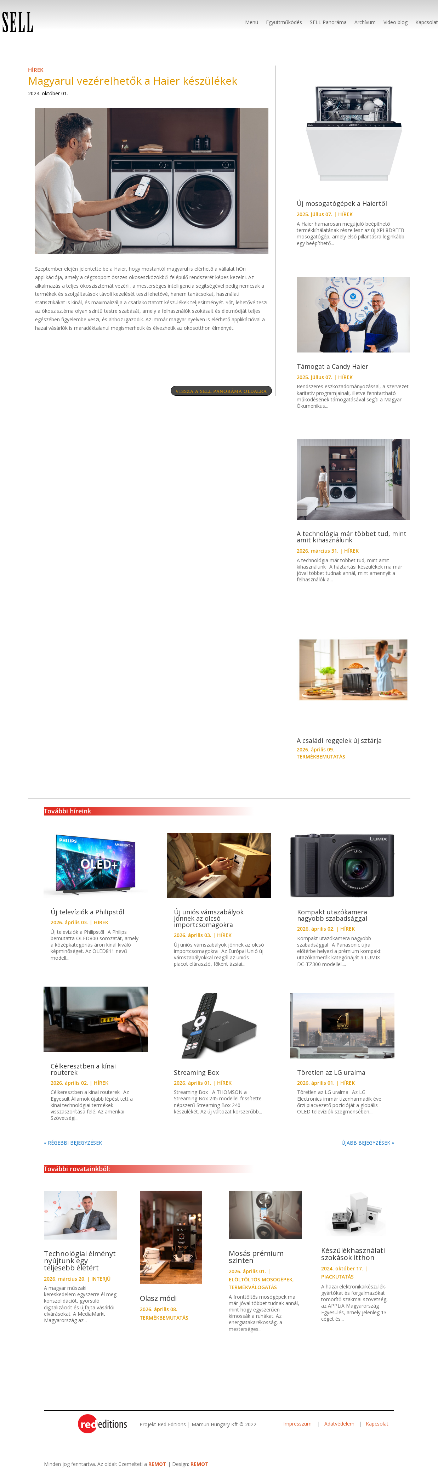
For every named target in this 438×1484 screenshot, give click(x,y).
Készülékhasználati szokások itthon (353, 1261)
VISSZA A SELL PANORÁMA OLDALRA (210, 399)
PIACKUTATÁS (337, 1283)
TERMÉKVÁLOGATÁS (253, 1294)
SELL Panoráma (328, 22)
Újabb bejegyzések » (368, 1149)
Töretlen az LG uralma (331, 1079)
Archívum (365, 22)
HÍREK (36, 76)
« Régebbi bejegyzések (73, 1149)
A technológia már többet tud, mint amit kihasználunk (351, 543)
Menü (251, 22)
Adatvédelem (339, 1430)
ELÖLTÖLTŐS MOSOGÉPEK (260, 1286)
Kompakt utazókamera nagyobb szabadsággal (332, 922)
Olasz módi (158, 1305)
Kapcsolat (426, 22)
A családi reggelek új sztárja (339, 747)
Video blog (395, 22)
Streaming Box (196, 1079)
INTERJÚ (100, 1285)
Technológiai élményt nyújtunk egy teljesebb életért (80, 1268)
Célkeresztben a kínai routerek (83, 1076)
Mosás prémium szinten (256, 1264)
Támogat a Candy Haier (332, 373)
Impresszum (298, 1430)
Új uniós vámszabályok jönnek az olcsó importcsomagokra (209, 925)
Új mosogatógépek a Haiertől (342, 210)
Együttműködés (284, 22)
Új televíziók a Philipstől (87, 919)
